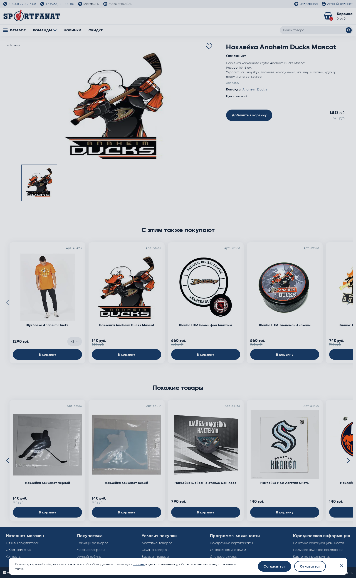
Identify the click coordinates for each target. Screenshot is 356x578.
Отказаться (310, 566)
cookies (139, 564)
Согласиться (275, 566)
